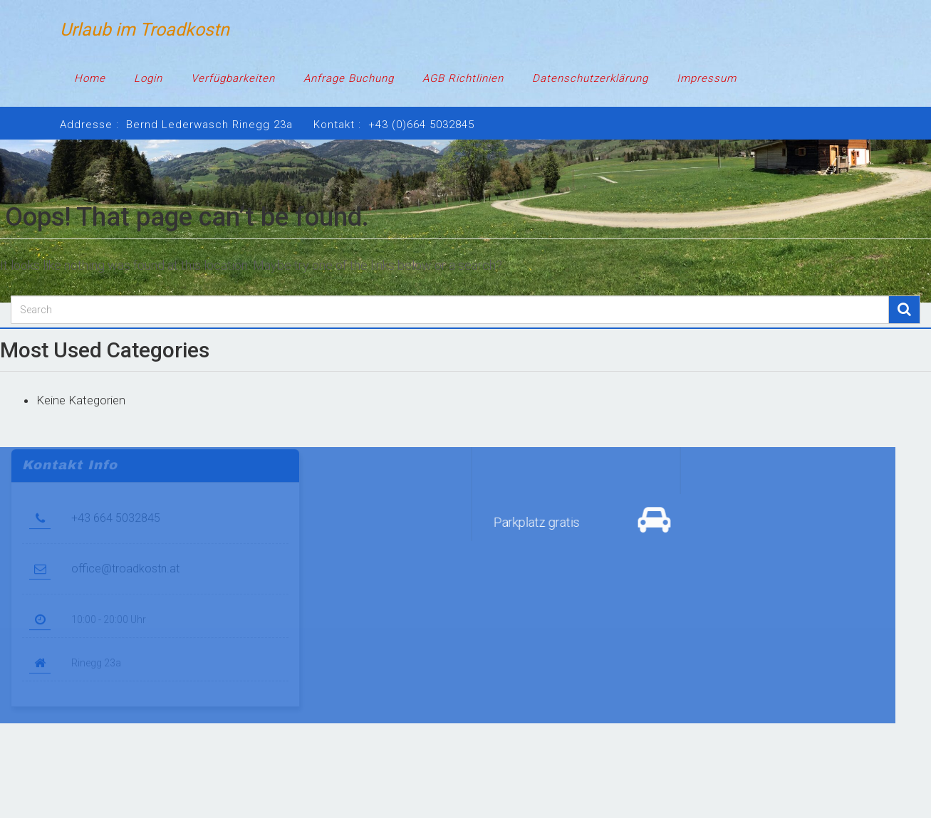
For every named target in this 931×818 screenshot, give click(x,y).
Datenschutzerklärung (590, 78)
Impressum (707, 78)
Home (89, 78)
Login (148, 78)
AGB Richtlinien (463, 78)
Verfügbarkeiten (233, 78)
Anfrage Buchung (348, 78)
